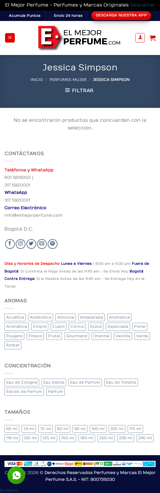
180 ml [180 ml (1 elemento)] (86, 438)
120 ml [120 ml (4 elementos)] (30, 438)
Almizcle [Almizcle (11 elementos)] (65, 317)
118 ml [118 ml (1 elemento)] (12, 438)
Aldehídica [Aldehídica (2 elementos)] (40, 317)
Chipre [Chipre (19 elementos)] (40, 326)
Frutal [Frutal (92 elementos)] (54, 336)
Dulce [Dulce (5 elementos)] (96, 326)
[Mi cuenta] (140, 38)
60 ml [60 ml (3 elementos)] (11, 428)
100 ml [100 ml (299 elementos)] (98, 428)
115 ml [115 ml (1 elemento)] (135, 428)
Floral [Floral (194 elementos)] (139, 326)
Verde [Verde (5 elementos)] (142, 336)
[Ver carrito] (153, 37)
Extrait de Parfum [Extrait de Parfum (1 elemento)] (24, 391)
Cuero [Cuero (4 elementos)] (58, 326)
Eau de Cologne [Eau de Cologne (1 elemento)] (21, 382)
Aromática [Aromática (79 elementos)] (16, 326)
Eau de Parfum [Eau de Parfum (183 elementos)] (85, 382)
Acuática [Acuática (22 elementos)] (15, 317)
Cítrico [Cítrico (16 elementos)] (77, 326)
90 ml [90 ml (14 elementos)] (80, 428)
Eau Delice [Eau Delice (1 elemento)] (53, 382)
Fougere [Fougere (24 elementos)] (14, 336)
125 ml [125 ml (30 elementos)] (49, 438)
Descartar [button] (142, 5)
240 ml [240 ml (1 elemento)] (145, 438)
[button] (10, 38)
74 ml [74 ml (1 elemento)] (28, 428)
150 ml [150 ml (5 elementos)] (67, 438)
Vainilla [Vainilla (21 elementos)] (123, 336)
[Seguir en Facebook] (10, 244)
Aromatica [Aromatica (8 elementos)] (119, 317)
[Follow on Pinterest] (52, 244)
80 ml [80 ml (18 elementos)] (62, 428)
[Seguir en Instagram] (20, 244)
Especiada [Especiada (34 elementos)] (118, 326)
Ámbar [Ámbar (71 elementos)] (13, 345)
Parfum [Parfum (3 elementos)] (55, 391)
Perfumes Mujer (68, 79)
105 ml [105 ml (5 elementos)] (117, 428)
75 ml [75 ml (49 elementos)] (45, 428)
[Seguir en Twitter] (31, 244)
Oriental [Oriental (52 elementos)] (101, 336)
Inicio (37, 79)
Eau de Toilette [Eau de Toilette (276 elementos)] (121, 382)
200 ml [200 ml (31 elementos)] (106, 438)
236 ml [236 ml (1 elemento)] (125, 438)
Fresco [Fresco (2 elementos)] (35, 336)
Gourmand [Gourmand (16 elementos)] (76, 336)
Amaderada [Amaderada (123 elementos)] (91, 317)
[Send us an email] (42, 244)
